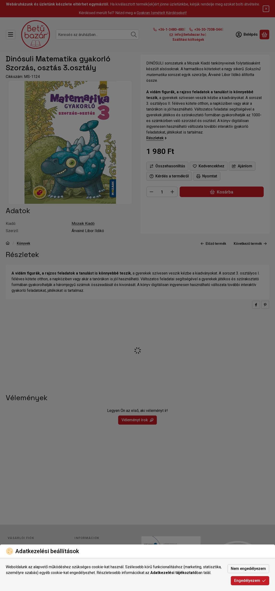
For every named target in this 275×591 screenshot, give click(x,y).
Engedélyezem (250, 580)
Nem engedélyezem (248, 568)
